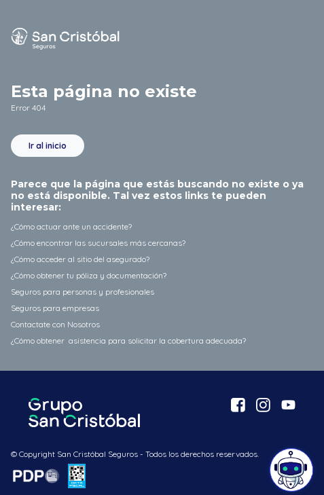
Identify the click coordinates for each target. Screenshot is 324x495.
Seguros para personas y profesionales (82, 292)
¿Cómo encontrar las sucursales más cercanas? (98, 243)
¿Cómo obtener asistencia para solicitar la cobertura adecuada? (128, 340)
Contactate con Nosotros (55, 324)
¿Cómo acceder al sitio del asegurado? (80, 259)
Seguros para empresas (55, 308)
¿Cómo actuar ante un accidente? (71, 226)
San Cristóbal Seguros (65, 39)
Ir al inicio (48, 146)
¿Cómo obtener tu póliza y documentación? (88, 275)
